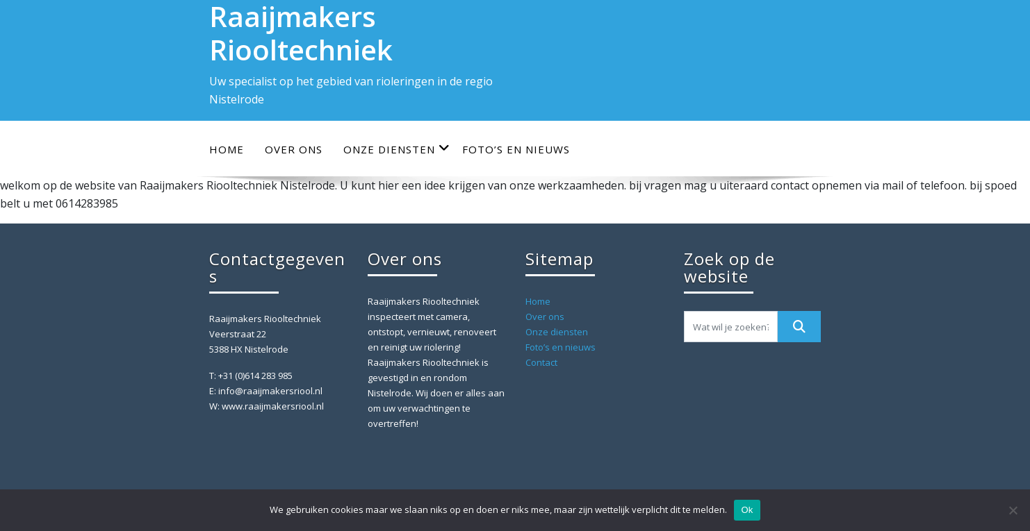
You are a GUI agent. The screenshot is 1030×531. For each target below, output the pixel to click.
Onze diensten (396, 149)
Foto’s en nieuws (516, 149)
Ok (747, 510)
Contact (541, 362)
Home (226, 149)
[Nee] (1013, 510)
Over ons (293, 149)
